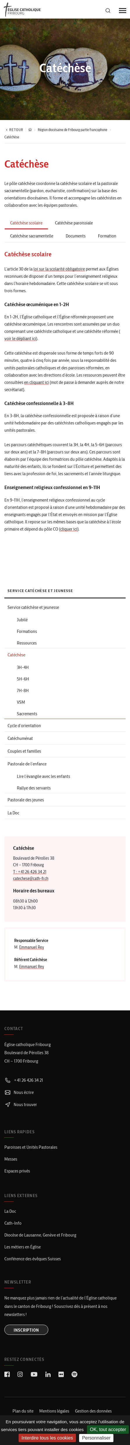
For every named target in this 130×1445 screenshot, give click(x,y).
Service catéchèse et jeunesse (33, 607)
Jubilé (22, 619)
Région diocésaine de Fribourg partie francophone (72, 130)
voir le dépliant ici (20, 338)
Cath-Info (13, 1223)
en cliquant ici (36, 382)
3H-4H (23, 667)
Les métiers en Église (22, 1247)
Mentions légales (54, 1411)
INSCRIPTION (26, 1330)
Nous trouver (20, 1104)
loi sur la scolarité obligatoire (59, 269)
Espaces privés (17, 1171)
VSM (21, 702)
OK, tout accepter (108, 1429)
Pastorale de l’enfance (27, 764)
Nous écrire (19, 1092)
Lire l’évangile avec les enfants (43, 776)
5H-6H (23, 679)
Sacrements (27, 713)
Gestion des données (93, 1411)
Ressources (27, 643)
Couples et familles (24, 751)
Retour (13, 130)
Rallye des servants (34, 788)
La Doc (13, 813)
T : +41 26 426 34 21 (29, 871)
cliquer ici (68, 529)
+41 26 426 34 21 (23, 1080)
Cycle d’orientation (24, 725)
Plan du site (23, 1411)
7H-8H (23, 690)
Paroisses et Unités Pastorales (30, 1147)
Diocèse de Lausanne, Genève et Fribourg (40, 1235)
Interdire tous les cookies (47, 1437)
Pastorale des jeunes (26, 800)
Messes (10, 1159)
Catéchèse (16, 655)
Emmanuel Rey (31, 947)
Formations (27, 631)
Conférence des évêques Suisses (32, 1258)
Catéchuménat (20, 738)
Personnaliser (96, 1437)
